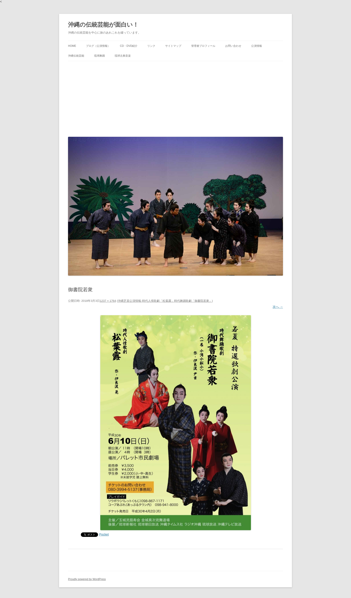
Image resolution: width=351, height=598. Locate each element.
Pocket (104, 534)
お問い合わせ (233, 45)
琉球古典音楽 (123, 55)
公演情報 (256, 45)
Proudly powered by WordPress (87, 579)
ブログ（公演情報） (98, 45)
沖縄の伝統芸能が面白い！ (103, 24)
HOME (72, 45)
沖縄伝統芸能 (76, 55)
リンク (151, 45)
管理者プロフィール (203, 45)
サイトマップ (173, 45)
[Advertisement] (175, 97)
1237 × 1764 (108, 300)
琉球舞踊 (99, 55)
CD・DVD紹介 (129, 45)
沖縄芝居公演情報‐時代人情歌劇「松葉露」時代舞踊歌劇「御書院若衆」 (165, 300)
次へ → (278, 307)
